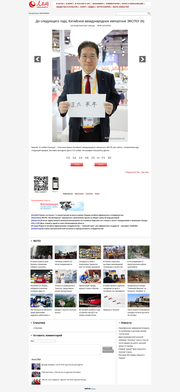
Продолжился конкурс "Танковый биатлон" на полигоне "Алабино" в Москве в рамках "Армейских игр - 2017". (137, 291)
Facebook (89, 194)
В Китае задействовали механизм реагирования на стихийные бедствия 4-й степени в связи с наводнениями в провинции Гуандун (94, 220)
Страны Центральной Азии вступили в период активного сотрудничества (74, 229)
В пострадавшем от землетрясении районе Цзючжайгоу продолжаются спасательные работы (137, 267)
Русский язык (33, 13)
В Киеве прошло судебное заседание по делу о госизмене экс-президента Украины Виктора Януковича (114, 291)
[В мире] (34, 226)
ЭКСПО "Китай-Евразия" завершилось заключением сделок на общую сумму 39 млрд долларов (80, 218)
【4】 (86, 158)
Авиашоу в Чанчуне (111, 310)
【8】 (109, 158)
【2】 (74, 158)
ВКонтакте (79, 194)
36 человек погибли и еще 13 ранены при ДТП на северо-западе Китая (89, 312)
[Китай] (34, 215)
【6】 (98, 158)
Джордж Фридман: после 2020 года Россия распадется (62, 365)
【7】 (103, 158)
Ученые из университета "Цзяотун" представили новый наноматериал (65, 288)
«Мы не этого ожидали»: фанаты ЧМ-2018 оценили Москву (64, 380)
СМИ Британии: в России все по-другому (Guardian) (61, 372)
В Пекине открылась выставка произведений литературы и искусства (113, 264)
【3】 (80, 158)
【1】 (68, 158)
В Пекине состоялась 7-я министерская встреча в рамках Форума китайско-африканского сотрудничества (80, 215)
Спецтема (38, 328)
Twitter (97, 194)
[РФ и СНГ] (35, 223)
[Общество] (35, 220)
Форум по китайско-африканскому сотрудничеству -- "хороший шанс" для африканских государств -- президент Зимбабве (88, 226)
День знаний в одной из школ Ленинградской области (62, 223)
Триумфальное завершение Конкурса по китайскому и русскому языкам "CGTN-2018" (134, 331)
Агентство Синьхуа (86, 26)
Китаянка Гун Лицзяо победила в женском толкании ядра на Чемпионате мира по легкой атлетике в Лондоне (41, 291)
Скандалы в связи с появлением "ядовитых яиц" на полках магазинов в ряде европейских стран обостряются (89, 267)
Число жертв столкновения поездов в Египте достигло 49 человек (138, 312)
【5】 (93, 158)
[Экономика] (36, 218)
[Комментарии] (37, 229)
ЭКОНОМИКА (44, 13)
